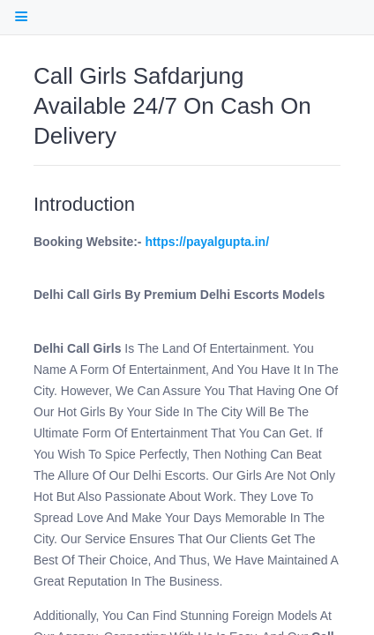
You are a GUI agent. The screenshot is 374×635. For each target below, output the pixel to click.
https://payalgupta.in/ (207, 242)
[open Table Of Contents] (20, 16)
